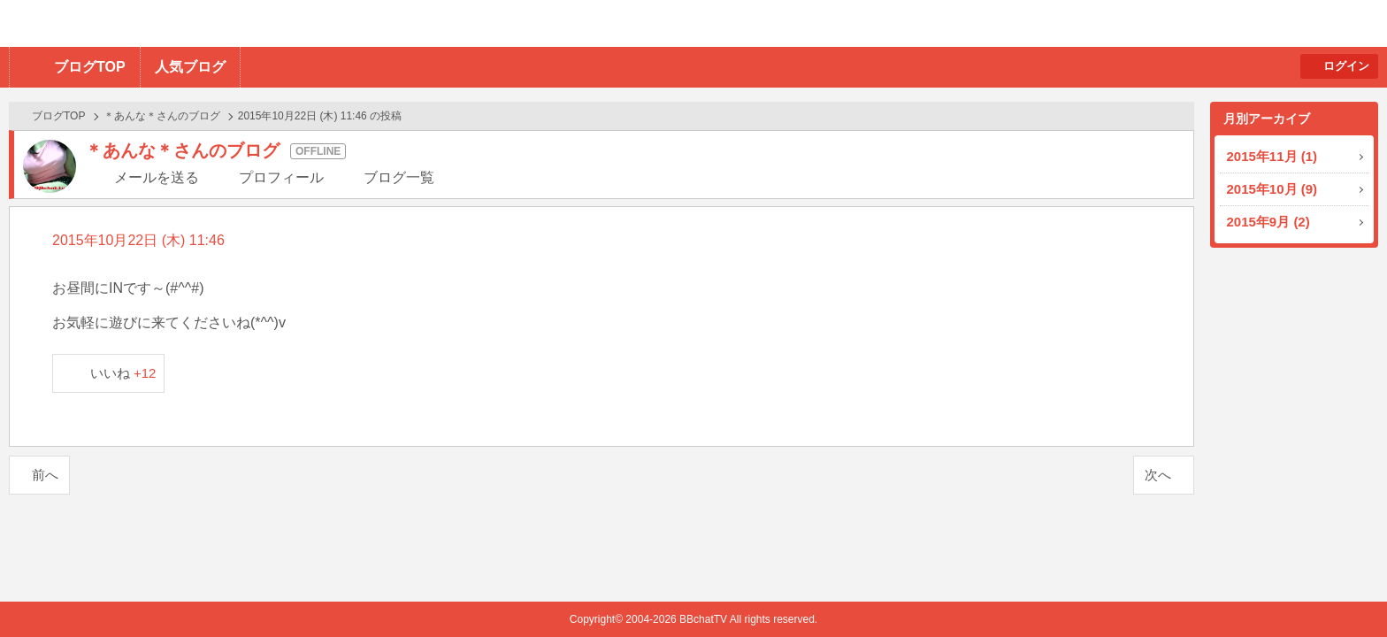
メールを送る (156, 177)
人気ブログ (190, 66)
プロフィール (281, 177)
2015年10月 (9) (1272, 188)
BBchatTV (252, 23)
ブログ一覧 (399, 177)
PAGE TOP (1338, 588)
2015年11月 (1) (1272, 156)
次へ (1158, 474)
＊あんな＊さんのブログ (161, 116)
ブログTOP (90, 66)
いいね (123, 372)
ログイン (1346, 66)
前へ (45, 474)
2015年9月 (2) (1268, 221)
